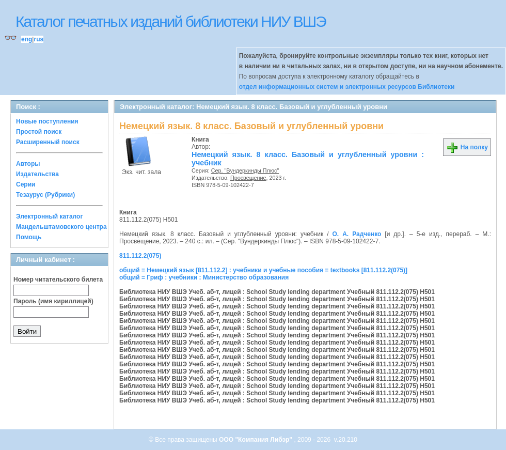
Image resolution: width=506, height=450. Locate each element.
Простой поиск (38, 131)
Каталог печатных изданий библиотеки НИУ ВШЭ (170, 21)
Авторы (28, 163)
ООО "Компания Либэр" (256, 439)
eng (26, 39)
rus (38, 39)
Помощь (28, 237)
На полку (467, 147)
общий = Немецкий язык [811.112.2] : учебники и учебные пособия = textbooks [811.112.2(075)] (263, 270)
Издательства (37, 174)
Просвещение (248, 178)
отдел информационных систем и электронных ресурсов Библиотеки (347, 86)
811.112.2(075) (140, 255)
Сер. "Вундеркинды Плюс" (245, 170)
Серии (25, 184)
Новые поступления (47, 121)
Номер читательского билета (58, 279)
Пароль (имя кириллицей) (53, 301)
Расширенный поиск (48, 142)
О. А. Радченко (356, 234)
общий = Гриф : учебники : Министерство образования (204, 277)
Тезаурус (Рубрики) (45, 194)
